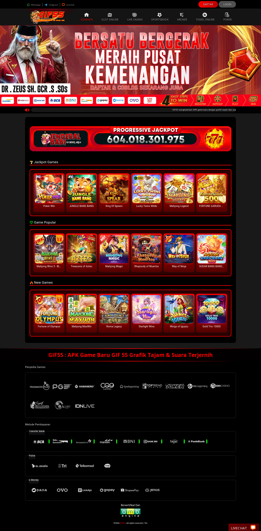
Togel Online (205, 16)
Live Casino (135, 16)
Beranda (87, 16)
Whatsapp (34, 4)
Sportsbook (160, 16)
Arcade (182, 16)
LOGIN (227, 4)
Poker (227, 16)
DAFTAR (208, 4)
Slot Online (109, 16)
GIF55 (122, 523)
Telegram (51, 4)
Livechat (68, 4)
